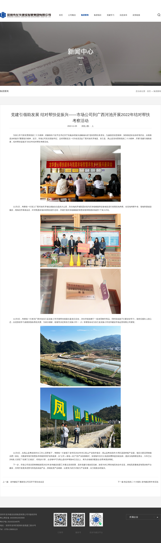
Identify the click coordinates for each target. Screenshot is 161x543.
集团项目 (97, 15)
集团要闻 (85, 15)
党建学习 (110, 15)
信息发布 (123, 15)
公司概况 (72, 15)
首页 (61, 15)
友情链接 (136, 15)
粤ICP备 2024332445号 (10, 522)
